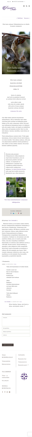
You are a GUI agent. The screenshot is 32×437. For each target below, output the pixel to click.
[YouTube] (9, 392)
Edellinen (20, 18)
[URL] (16, 335)
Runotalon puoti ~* (23, 365)
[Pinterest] (5, 392)
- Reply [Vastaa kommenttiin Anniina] (14, 264)
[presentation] (11, 339)
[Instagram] (7, 392)
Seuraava (26, 18)
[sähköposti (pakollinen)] (16, 331)
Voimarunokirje (6, 361)
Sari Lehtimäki (13, 220)
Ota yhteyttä (5, 380)
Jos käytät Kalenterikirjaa (18, 169)
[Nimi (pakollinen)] (16, 328)
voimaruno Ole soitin (16, 111)
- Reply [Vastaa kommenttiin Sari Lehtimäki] (20, 301)
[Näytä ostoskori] (24, 6)
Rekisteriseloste (6, 364)
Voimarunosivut (22, 362)
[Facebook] (2, 392)
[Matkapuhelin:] (29, 6)
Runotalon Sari (22, 359)
